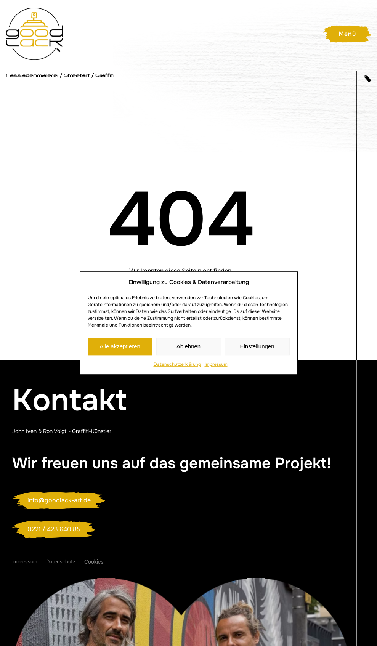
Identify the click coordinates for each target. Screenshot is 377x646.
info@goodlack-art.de (59, 500)
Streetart (77, 75)
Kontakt (69, 400)
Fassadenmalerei (32, 75)
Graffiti (104, 75)
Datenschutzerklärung (177, 364)
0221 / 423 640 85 (53, 529)
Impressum (216, 364)
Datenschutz (60, 561)
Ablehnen (188, 346)
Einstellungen (257, 346)
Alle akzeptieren (119, 346)
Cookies (94, 562)
